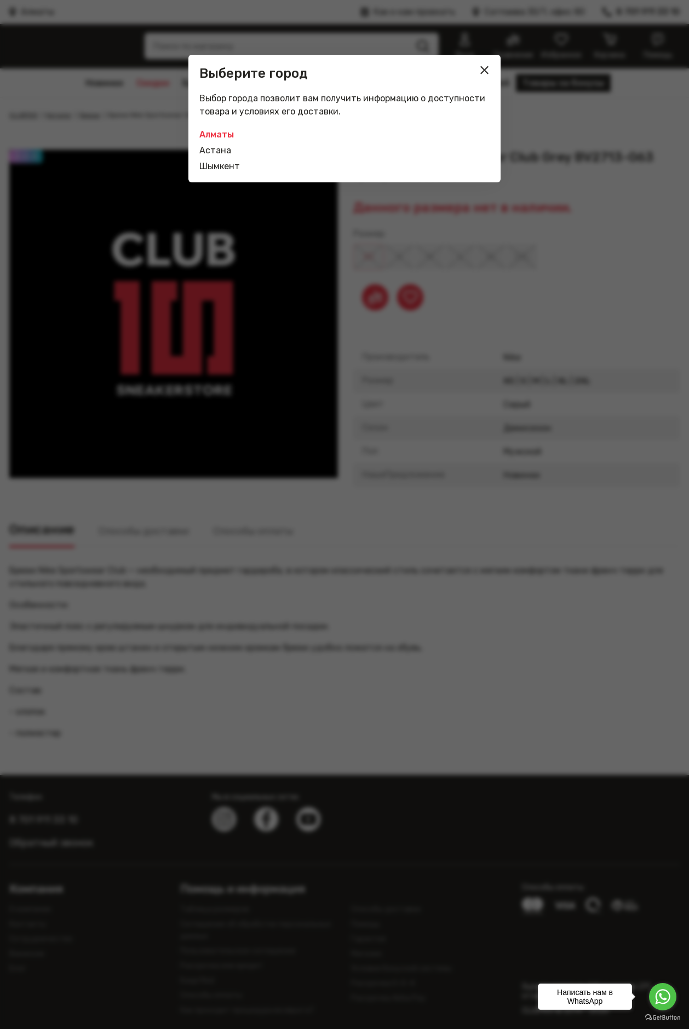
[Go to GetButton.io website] (662, 1017)
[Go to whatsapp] (662, 996)
